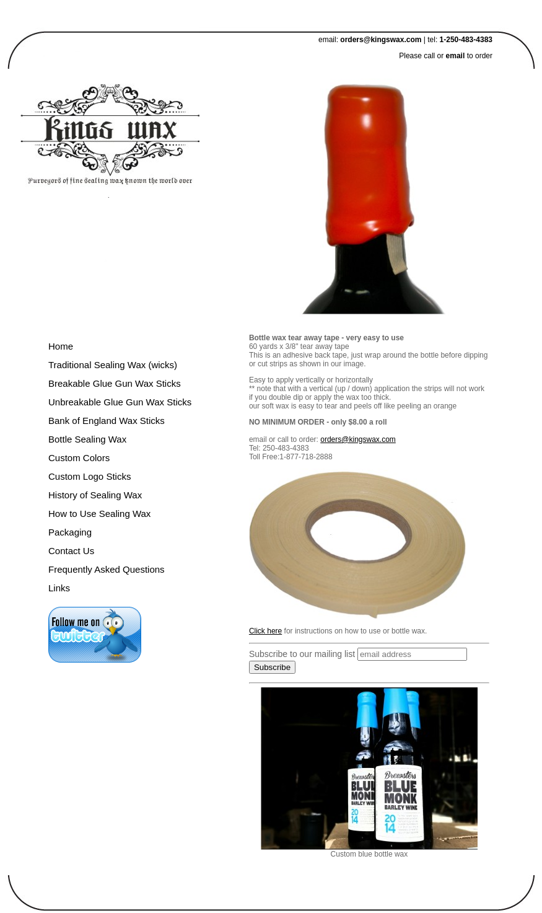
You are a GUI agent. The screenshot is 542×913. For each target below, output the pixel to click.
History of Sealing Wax (95, 495)
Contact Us (71, 550)
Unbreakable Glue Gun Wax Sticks (119, 402)
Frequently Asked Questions (106, 569)
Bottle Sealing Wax (87, 439)
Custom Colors (79, 457)
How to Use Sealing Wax (99, 513)
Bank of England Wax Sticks (106, 420)
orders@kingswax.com (380, 39)
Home (60, 346)
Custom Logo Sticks (89, 476)
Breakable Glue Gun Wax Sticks (114, 383)
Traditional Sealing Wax (97, 364)
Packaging (70, 532)
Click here (265, 631)
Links (59, 588)
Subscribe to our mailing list (302, 654)
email (456, 55)
